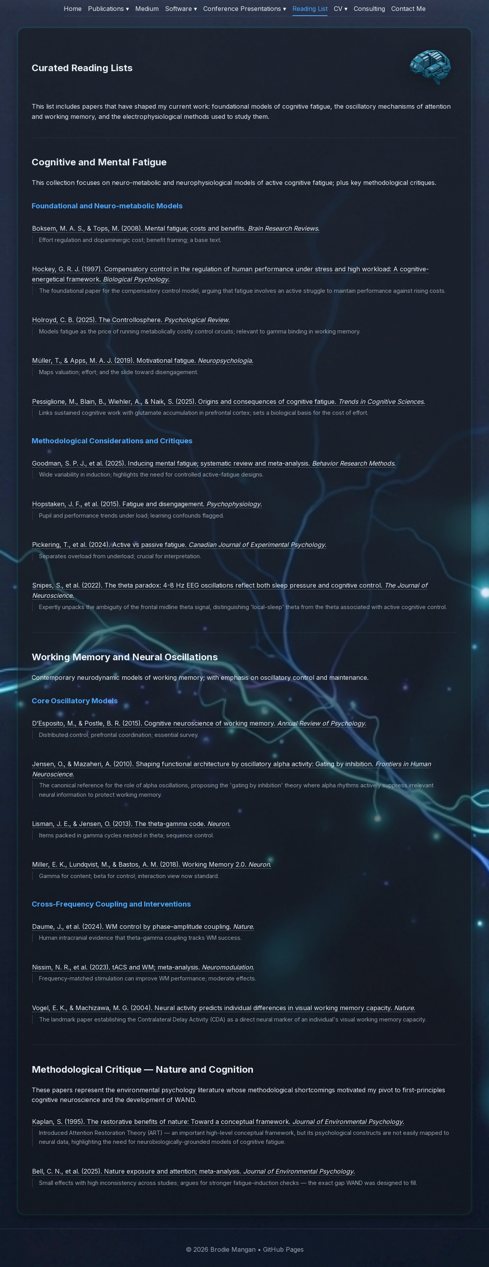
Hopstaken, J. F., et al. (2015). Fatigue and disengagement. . (147, 504)
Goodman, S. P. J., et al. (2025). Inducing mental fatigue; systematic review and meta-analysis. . (214, 463)
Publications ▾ (108, 9)
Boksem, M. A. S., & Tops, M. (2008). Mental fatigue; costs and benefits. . (175, 228)
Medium (147, 9)
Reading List (310, 9)
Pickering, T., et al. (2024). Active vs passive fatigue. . (179, 544)
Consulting (369, 9)
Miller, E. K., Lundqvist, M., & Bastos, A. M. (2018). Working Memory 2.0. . (151, 864)
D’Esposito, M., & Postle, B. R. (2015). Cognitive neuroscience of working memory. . (199, 723)
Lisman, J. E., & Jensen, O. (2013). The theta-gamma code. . (131, 824)
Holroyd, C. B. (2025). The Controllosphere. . (131, 320)
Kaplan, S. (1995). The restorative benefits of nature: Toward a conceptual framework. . (218, 1121)
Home (73, 9)
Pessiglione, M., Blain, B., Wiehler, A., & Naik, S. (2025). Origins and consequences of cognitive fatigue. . (228, 401)
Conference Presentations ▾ (244, 9)
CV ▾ (340, 9)
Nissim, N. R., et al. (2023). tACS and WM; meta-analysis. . (143, 967)
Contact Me (408, 9)
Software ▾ (181, 9)
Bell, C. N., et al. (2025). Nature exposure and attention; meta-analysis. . (193, 1171)
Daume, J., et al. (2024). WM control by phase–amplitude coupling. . (143, 926)
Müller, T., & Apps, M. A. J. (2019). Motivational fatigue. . (142, 360)
